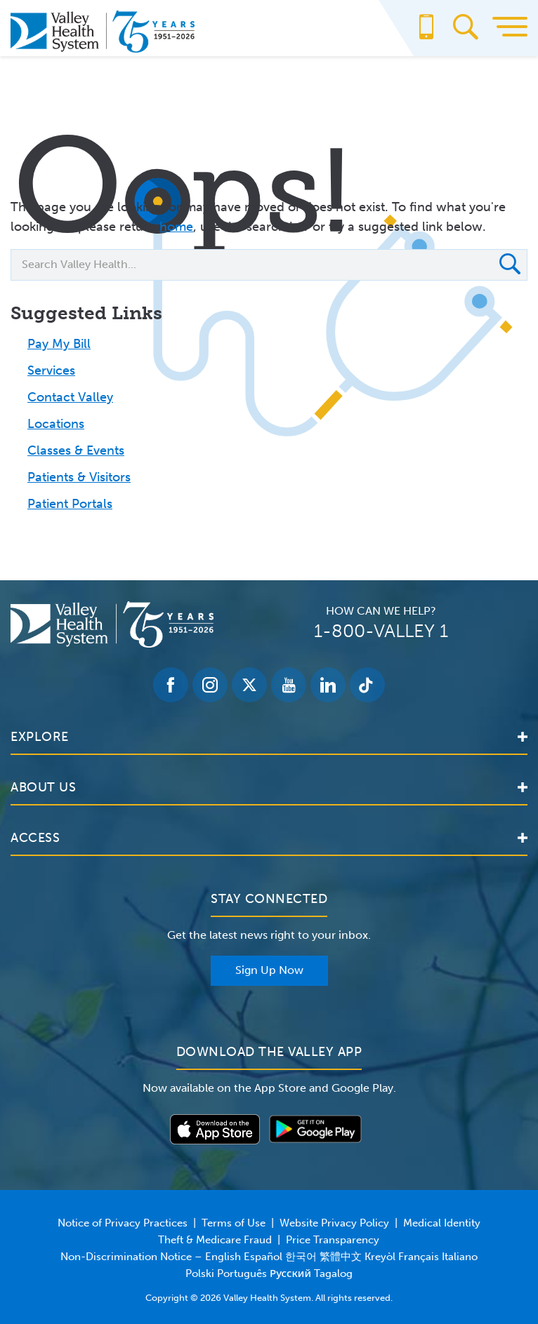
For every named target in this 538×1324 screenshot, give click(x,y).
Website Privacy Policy (334, 1223)
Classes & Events (75, 450)
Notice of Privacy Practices (123, 1223)
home (176, 226)
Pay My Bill (59, 344)
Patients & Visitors (79, 477)
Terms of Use (233, 1223)
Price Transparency (332, 1239)
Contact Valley (70, 397)
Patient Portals (69, 503)
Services (51, 370)
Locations (55, 424)
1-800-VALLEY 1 (381, 631)
